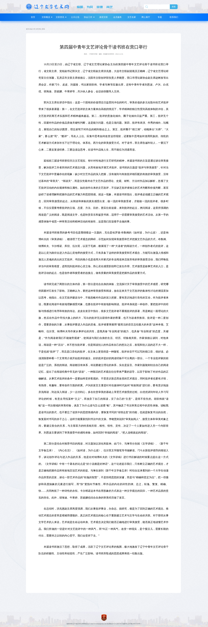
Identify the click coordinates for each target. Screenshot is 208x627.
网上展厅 (146, 17)
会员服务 (117, 17)
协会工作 (32, 29)
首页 (33, 17)
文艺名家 (131, 17)
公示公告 (75, 17)
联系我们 (174, 17)
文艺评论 (38, 29)
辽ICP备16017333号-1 (134, 624)
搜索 (174, 7)
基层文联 (103, 17)
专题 (160, 17)
